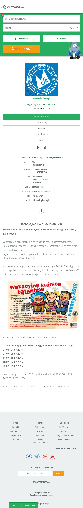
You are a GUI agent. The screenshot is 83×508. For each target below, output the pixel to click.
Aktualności (40, 427)
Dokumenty (41, 122)
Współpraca (15, 435)
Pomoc (40, 422)
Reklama (15, 439)
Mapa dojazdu (41, 134)
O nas (15, 422)
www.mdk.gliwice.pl (41, 98)
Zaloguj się (64, 422)
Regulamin (64, 431)
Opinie (41, 128)
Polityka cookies (64, 439)
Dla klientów (15, 431)
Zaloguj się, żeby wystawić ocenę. (41, 104)
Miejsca (40, 431)
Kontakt (41, 140)
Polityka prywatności (64, 435)
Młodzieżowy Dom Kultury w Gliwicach (47, 157)
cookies (28, 505)
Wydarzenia (40, 435)
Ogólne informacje (41, 116)
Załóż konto (64, 427)
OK (33, 505)
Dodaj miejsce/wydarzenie (39, 441)
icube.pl (46, 503)
